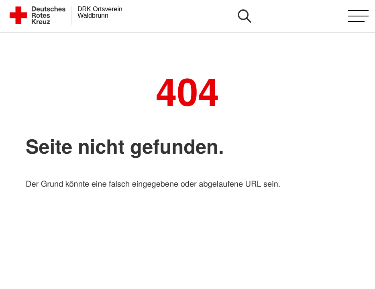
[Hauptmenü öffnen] (358, 16)
